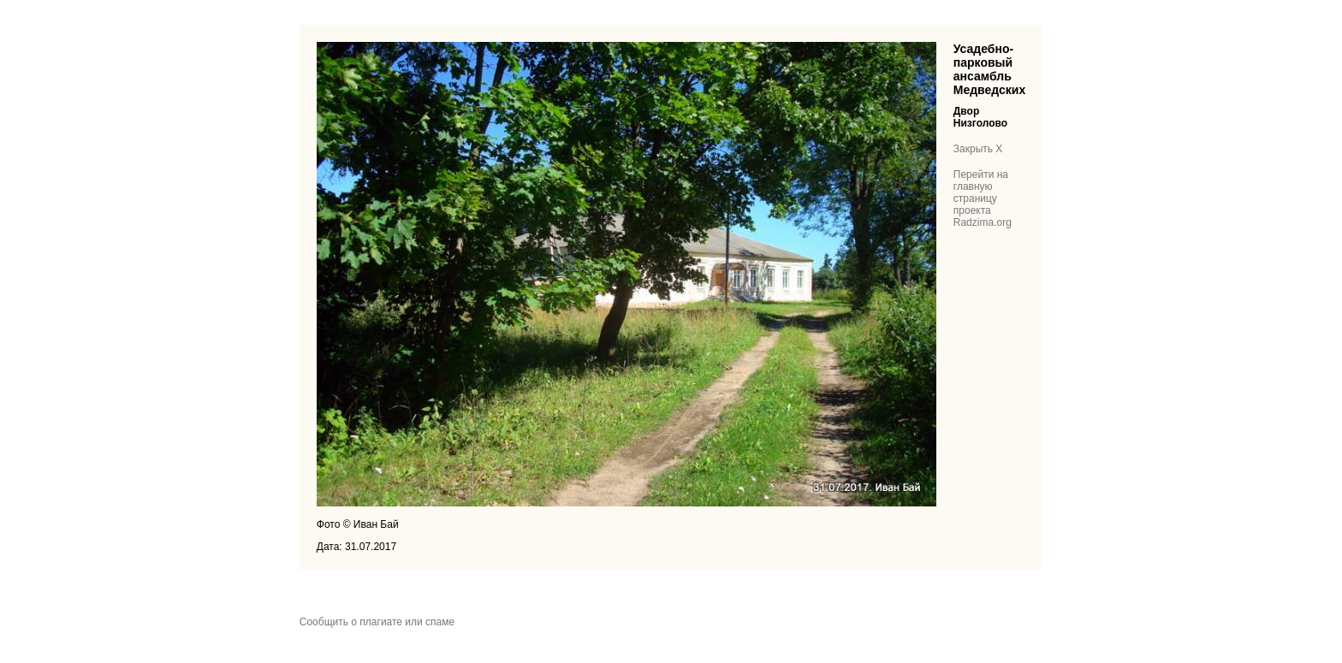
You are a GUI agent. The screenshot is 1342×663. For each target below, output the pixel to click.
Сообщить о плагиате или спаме (377, 622)
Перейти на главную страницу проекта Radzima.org (982, 198)
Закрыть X (978, 149)
